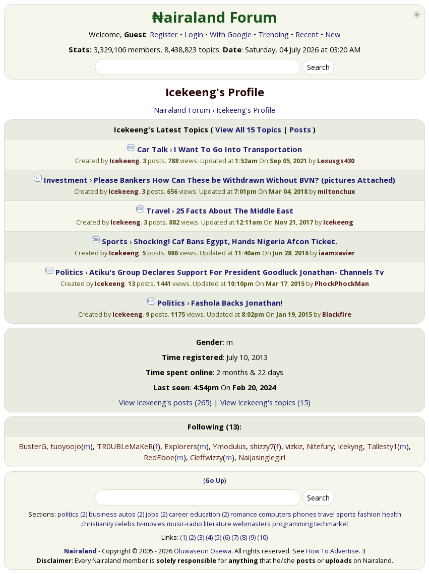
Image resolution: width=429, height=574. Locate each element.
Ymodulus (229, 446)
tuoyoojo (65, 446)
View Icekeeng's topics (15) (265, 402)
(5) (217, 537)
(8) (243, 537)
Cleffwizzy (206, 457)
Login (194, 34)
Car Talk (152, 149)
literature (217, 523)
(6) (226, 537)
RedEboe (159, 457)
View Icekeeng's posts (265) (165, 402)
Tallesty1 (382, 446)
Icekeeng (124, 160)
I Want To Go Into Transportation (238, 149)
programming (292, 523)
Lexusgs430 (335, 160)
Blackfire (336, 314)
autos (127, 514)
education (205, 514)
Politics (69, 272)
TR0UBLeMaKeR (125, 446)
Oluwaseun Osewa (202, 550)
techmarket (331, 523)
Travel (158, 210)
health (391, 514)
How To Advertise (332, 550)
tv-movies (151, 523)
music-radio (184, 523)
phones (305, 514)
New (332, 34)
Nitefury (320, 446)
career (179, 514)
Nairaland (80, 550)
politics (68, 514)
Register (164, 34)
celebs (125, 523)
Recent (307, 34)
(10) (262, 537)
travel (326, 514)
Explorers (180, 446)
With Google (231, 34)
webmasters (252, 523)
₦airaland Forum (214, 17)
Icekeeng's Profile (245, 110)
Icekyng (350, 446)
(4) (209, 537)
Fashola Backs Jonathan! (236, 303)
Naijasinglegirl (261, 457)
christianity (97, 523)
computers (275, 514)
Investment (66, 180)
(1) (183, 537)
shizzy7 (262, 446)
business (103, 514)
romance (243, 514)
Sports (115, 241)
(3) (200, 537)
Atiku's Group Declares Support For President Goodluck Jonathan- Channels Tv (236, 272)
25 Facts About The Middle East (234, 210)
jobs (152, 514)
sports (346, 514)
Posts (300, 129)
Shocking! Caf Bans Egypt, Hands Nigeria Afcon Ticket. (235, 241)
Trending (273, 34)
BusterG (32, 446)
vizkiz (293, 446)
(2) (83, 514)
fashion (369, 514)
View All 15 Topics (248, 129)
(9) (252, 537)
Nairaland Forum (182, 110)
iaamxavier (337, 252)
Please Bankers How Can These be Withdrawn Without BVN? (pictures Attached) (244, 180)
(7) (234, 537)
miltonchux (336, 191)
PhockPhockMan (342, 283)
